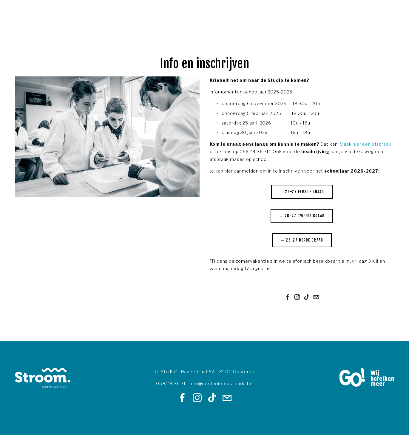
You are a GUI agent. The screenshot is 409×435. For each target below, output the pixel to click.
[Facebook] (288, 297)
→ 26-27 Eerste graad (302, 191)
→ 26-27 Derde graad (301, 240)
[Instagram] (297, 297)
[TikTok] (307, 297)
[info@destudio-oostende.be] (316, 297)
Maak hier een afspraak (365, 144)
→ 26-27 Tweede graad (302, 215)
